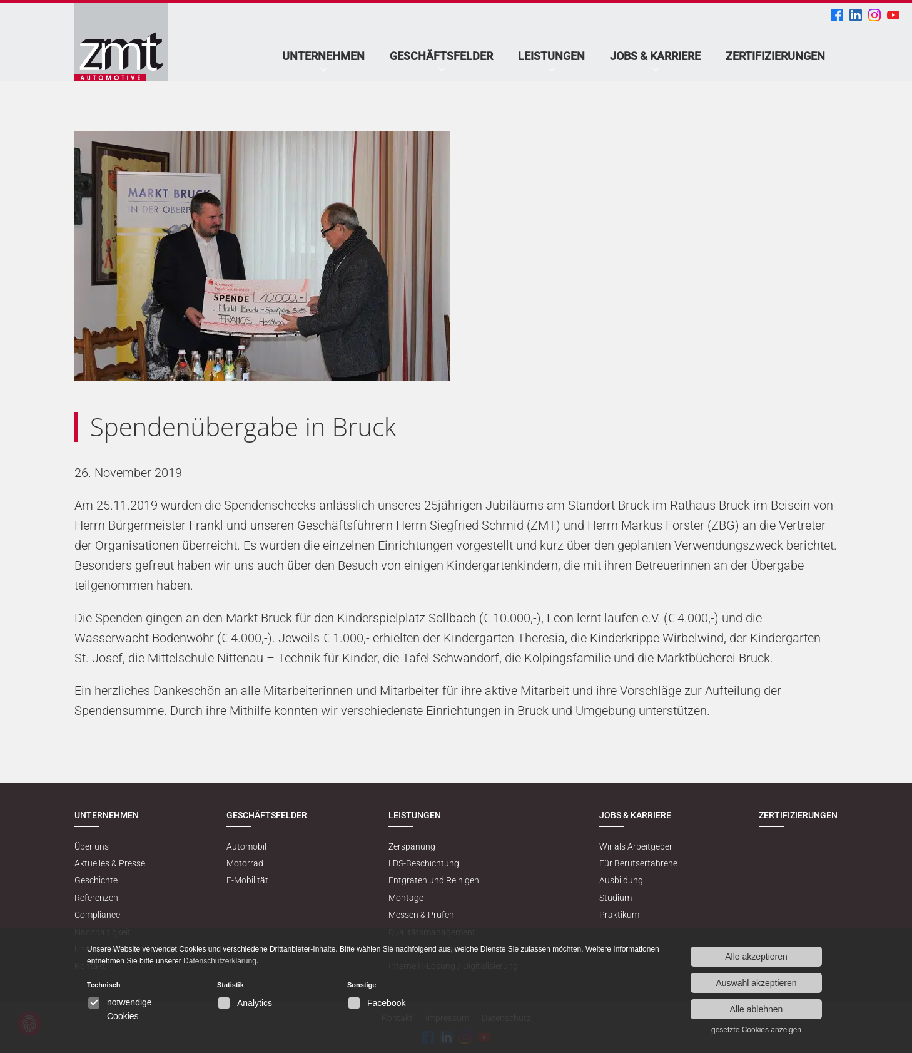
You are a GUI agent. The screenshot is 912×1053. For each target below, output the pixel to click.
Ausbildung (621, 880)
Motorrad (244, 863)
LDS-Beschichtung (423, 863)
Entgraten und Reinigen (433, 880)
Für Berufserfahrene (638, 863)
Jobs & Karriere (655, 56)
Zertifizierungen (775, 56)
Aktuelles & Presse (109, 863)
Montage (405, 898)
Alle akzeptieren (756, 957)
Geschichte (96, 880)
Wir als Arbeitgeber (635, 846)
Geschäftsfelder (441, 56)
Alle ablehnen (756, 1009)
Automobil (246, 846)
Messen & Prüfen (421, 915)
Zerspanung (411, 846)
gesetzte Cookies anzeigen (756, 1029)
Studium (615, 898)
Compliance (97, 915)
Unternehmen (323, 56)
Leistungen (551, 56)
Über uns (91, 846)
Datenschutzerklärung (219, 961)
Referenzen (96, 898)
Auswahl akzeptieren (756, 983)
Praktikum (619, 915)
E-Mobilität (247, 880)
